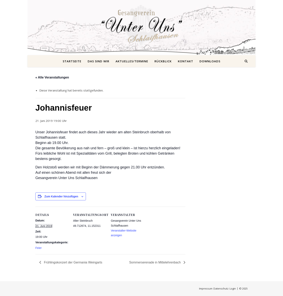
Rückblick (163, 61)
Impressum (205, 288)
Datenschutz (221, 288)
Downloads (209, 61)
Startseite (72, 61)
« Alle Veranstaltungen (52, 77)
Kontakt (185, 61)
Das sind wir (98, 61)
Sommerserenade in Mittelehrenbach (155, 262)
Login (233, 288)
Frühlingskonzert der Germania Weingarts (72, 262)
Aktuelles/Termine (132, 61)
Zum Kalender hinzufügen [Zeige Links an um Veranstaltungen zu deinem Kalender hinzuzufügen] (61, 196)
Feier (38, 247)
